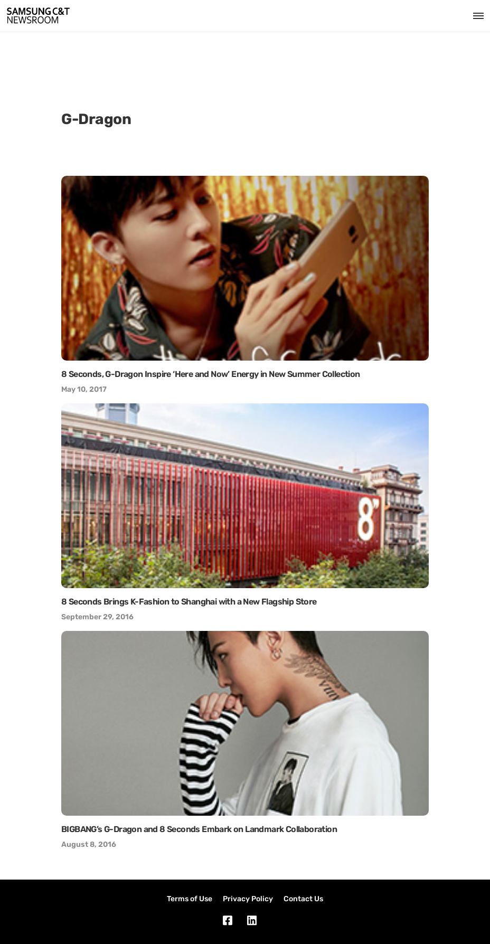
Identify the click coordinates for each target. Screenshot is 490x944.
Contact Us (303, 898)
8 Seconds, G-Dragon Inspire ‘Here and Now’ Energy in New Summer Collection (210, 374)
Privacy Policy (248, 898)
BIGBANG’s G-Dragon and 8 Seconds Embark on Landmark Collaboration (199, 829)
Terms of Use (189, 898)
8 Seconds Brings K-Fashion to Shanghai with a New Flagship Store (189, 602)
